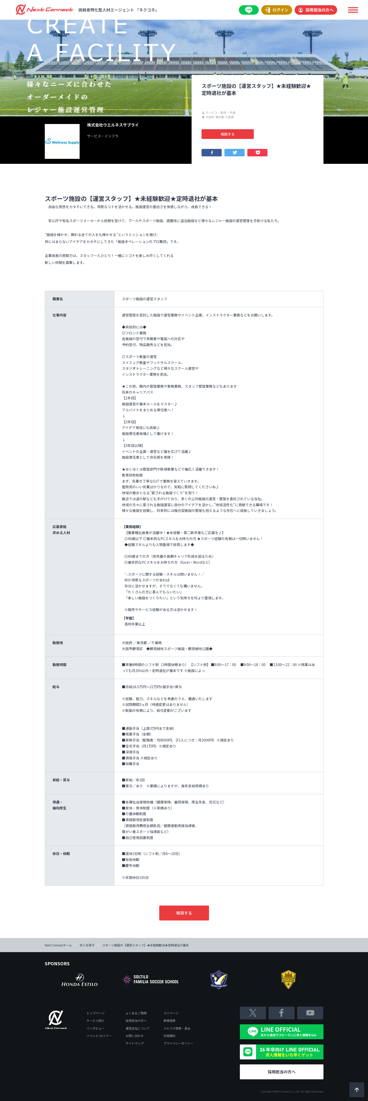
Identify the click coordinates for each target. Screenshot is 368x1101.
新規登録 (169, 1020)
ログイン (276, 10)
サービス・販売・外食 (219, 112)
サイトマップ (135, 1043)
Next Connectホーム (58, 945)
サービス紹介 (96, 1020)
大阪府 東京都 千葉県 (218, 117)
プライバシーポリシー (178, 1043)
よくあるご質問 (136, 1013)
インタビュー (96, 1028)
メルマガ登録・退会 (176, 1028)
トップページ (96, 1013)
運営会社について (138, 1028)
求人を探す (87, 945)
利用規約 (169, 1036)
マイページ (170, 1013)
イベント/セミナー (99, 1036)
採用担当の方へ (315, 10)
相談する (228, 133)
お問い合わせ (135, 1036)
